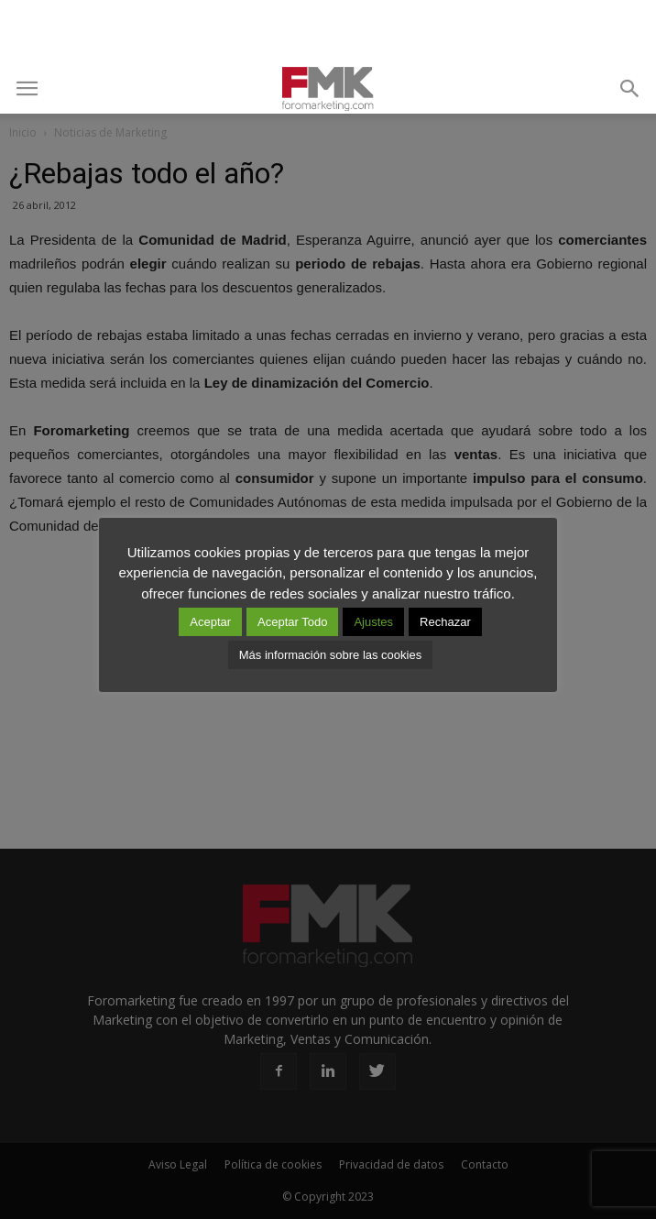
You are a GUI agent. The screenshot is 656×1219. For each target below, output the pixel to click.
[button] (630, 89)
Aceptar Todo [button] (292, 622)
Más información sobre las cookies (330, 655)
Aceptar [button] (210, 622)
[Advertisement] (328, 32)
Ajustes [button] (373, 622)
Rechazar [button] (445, 622)
